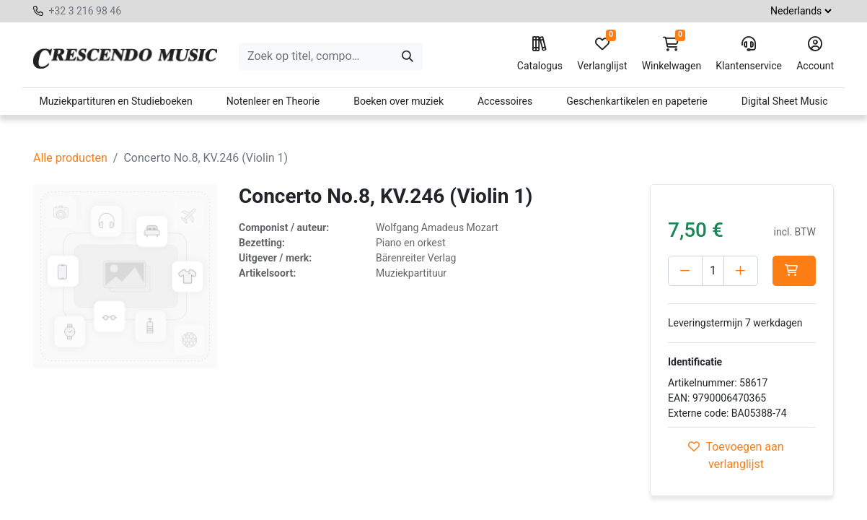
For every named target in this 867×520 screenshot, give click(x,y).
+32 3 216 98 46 (84, 11)
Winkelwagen (672, 54)
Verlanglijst (602, 54)
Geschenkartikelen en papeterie (637, 101)
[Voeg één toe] (740, 271)
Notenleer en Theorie (273, 101)
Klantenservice (749, 54)
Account (815, 54)
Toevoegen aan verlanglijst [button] (735, 455)
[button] (794, 271)
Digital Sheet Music (784, 101)
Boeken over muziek (398, 101)
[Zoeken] (407, 56)
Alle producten (70, 158)
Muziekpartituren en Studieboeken (115, 101)
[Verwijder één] (685, 271)
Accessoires (504, 101)
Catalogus (540, 54)
